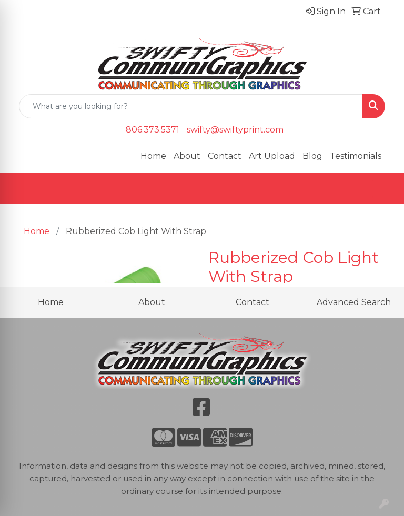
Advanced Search (354, 302)
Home (153, 156)
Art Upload (272, 156)
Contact (224, 156)
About (187, 156)
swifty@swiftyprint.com (235, 130)
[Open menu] (382, 188)
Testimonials (355, 156)
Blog (312, 156)
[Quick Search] (191, 106)
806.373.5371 (152, 130)
